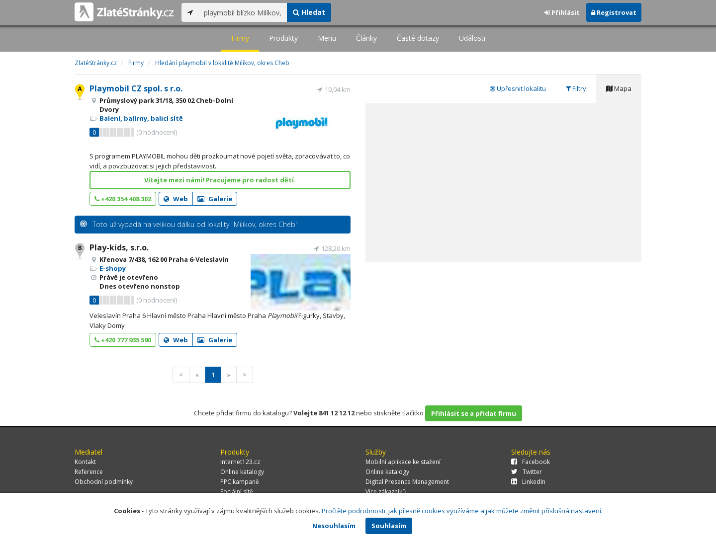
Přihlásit (562, 12)
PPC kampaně (239, 481)
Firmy (240, 38)
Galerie (214, 198)
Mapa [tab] (618, 88)
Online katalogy (242, 472)
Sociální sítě (236, 491)
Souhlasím (388, 525)
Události (472, 38)
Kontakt (85, 462)
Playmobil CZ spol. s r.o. (136, 88)
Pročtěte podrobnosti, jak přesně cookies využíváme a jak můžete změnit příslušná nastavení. (462, 510)
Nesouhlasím (334, 525)
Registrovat (613, 12)
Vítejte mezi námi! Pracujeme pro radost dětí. (220, 179)
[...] (242, 12)
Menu (327, 38)
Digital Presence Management (407, 481)
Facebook (530, 462)
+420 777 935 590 (122, 339)
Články (366, 38)
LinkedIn (528, 481)
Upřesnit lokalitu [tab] (518, 88)
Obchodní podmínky (104, 481)
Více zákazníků (385, 491)
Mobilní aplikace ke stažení (403, 462)
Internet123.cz (240, 462)
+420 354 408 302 (122, 198)
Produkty (283, 38)
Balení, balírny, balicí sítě (141, 118)
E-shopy (112, 268)
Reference (89, 472)
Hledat (309, 12)
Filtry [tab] (576, 88)
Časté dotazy (418, 38)
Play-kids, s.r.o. (119, 247)
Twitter (526, 472)
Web (176, 198)
